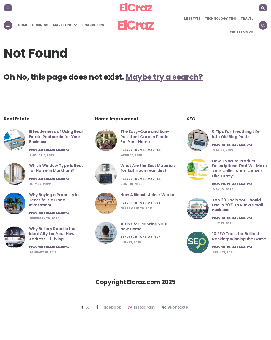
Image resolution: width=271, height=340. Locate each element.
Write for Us (241, 31)
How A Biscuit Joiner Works (147, 195)
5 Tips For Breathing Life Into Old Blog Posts (236, 134)
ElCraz (136, 25)
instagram (141, 307)
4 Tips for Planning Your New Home (143, 226)
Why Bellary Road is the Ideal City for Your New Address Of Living (52, 234)
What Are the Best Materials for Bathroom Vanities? (148, 168)
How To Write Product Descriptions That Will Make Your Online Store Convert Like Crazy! (239, 168)
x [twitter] (84, 307)
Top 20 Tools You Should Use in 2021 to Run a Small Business (237, 205)
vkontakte (174, 307)
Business (40, 25)
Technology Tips (220, 18)
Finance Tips (93, 25)
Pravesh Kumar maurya (49, 150)
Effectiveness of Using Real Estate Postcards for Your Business (56, 137)
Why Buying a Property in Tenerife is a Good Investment (54, 200)
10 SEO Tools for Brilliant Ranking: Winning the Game (239, 236)
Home (23, 25)
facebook (108, 307)
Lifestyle (192, 18)
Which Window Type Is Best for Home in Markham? (56, 168)
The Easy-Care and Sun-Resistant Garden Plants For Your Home (144, 137)
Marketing (63, 25)
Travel (247, 18)
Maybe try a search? (165, 76)
